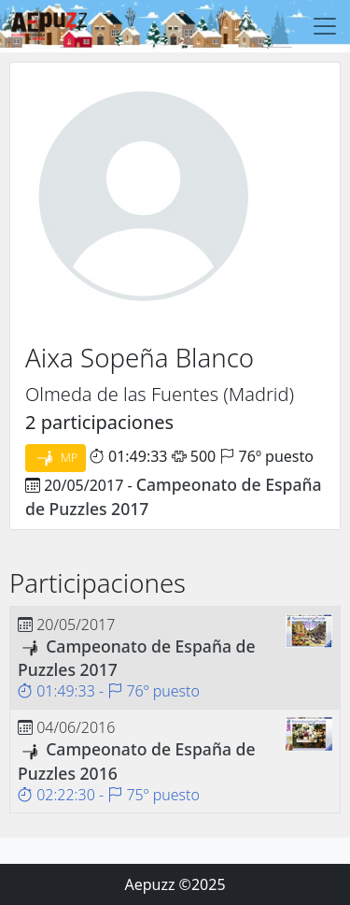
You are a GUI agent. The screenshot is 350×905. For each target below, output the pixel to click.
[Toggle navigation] (325, 26)
